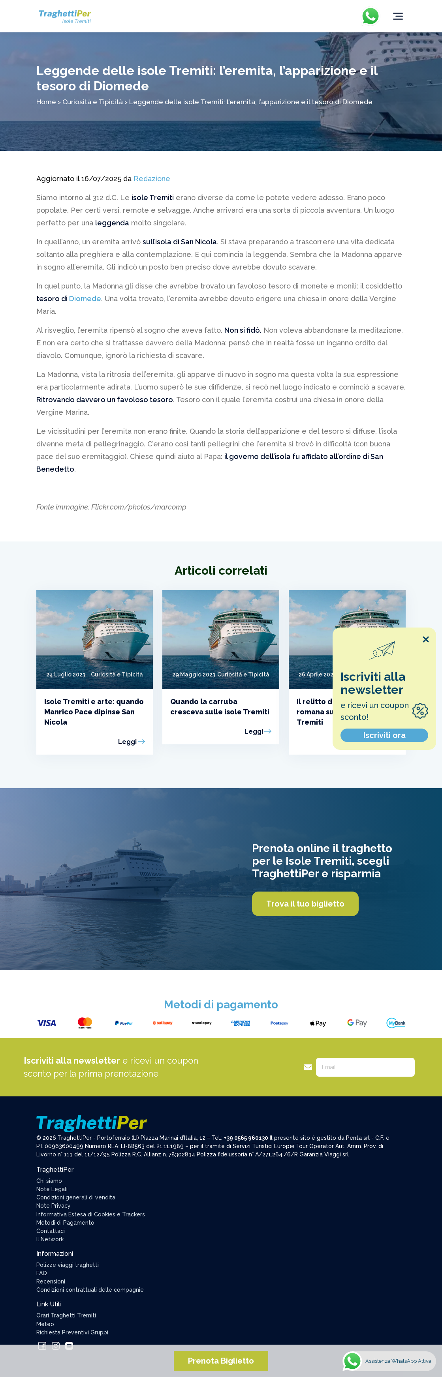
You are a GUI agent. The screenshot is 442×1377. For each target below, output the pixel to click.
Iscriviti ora (384, 735)
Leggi (127, 742)
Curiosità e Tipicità (92, 101)
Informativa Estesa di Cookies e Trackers (90, 1214)
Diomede (85, 298)
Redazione (152, 178)
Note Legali (52, 1189)
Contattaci (50, 1231)
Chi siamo (49, 1181)
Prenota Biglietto (221, 1361)
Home (46, 101)
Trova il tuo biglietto (305, 904)
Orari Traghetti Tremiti (66, 1315)
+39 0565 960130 (246, 1138)
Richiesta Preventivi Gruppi (72, 1332)
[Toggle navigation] (398, 16)
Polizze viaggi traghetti (67, 1265)
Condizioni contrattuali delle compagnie (90, 1290)
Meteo (45, 1324)
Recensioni (50, 1281)
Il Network (50, 1239)
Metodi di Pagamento (65, 1223)
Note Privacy (53, 1206)
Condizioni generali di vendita (75, 1197)
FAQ (41, 1273)
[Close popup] (425, 639)
